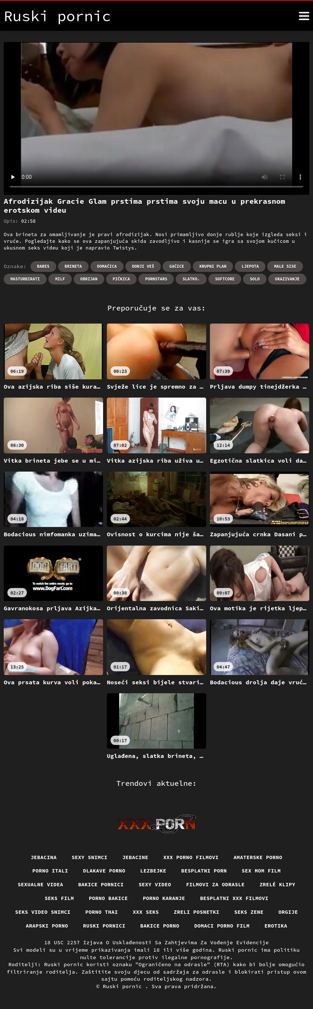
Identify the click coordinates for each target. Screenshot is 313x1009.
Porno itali (50, 870)
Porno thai (101, 912)
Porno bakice (108, 898)
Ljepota (250, 266)
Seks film (59, 898)
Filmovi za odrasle (215, 884)
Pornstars (156, 279)
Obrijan (89, 279)
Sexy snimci (89, 857)
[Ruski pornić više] (304, 16)
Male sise (285, 266)
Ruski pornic (124, 986)
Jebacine (135, 857)
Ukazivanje (287, 279)
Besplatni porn (204, 870)
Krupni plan (213, 266)
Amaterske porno (257, 857)
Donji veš (143, 266)
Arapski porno (47, 925)
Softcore (225, 279)
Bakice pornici (101, 884)
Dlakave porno (104, 870)
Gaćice (176, 266)
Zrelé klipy (277, 884)
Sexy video (154, 884)
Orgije (288, 912)
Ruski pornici (104, 925)
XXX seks (146, 912)
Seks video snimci (43, 912)
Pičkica (121, 279)
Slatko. (190, 279)
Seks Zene (249, 912)
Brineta (73, 266)
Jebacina (44, 857)
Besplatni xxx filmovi (234, 898)
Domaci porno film (222, 925)
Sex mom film (261, 870)
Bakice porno (159, 925)
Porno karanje (164, 898)
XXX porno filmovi (191, 857)
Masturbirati (25, 279)
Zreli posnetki (197, 912)
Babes (43, 266)
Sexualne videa (40, 884)
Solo (254, 279)
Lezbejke (153, 870)
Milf (60, 279)
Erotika (276, 925)
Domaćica (107, 266)
